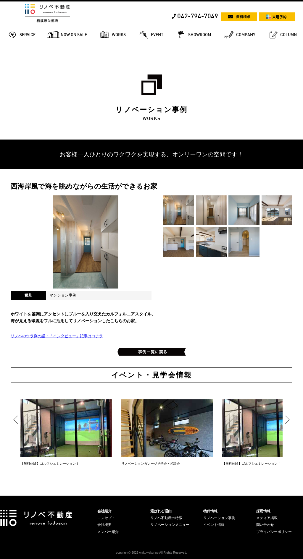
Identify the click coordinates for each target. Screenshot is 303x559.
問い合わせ (265, 524)
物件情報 (210, 511)
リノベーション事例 (219, 518)
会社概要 (104, 524)
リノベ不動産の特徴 (166, 518)
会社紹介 (104, 511)
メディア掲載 (267, 518)
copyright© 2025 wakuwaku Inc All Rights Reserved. (151, 552)
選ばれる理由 (161, 511)
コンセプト (106, 518)
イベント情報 (214, 524)
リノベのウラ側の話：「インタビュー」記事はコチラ (57, 336)
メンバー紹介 (108, 532)
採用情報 (263, 511)
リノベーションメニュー (169, 524)
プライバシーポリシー (274, 532)
